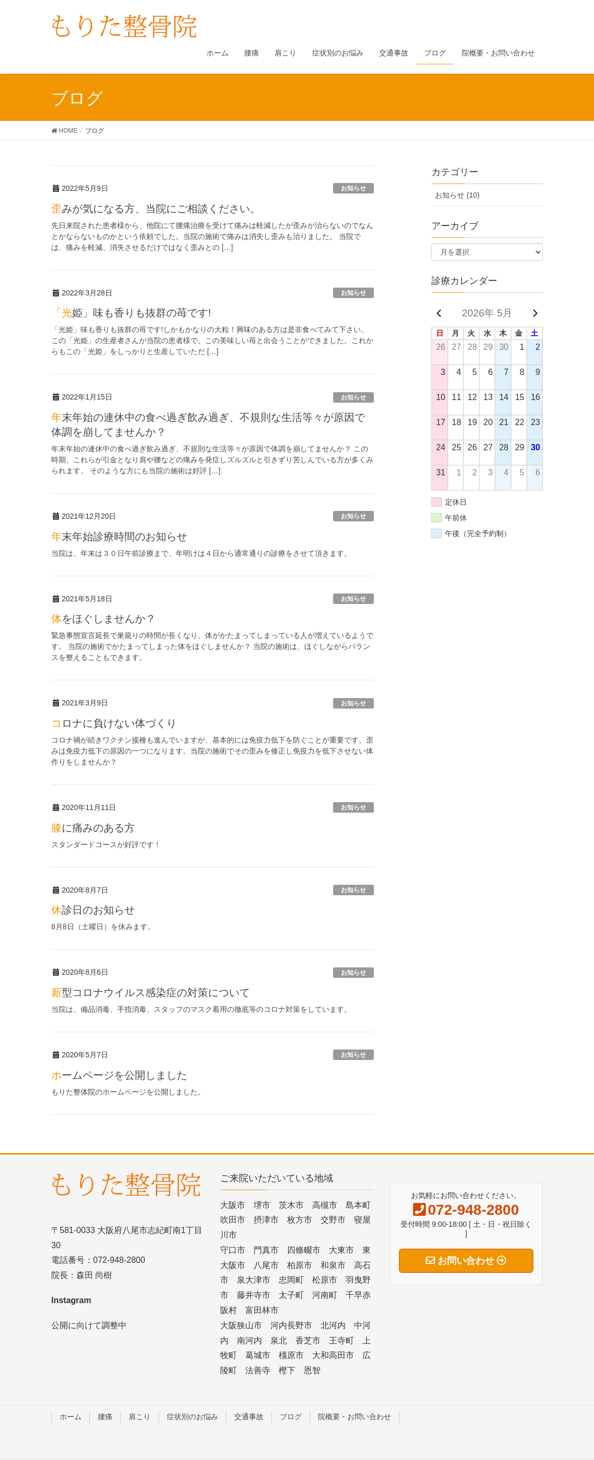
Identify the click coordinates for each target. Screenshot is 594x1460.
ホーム (71, 1416)
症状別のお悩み (192, 1416)
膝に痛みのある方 (93, 828)
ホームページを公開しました (119, 1075)
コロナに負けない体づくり (114, 723)
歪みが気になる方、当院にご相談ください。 (155, 208)
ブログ (291, 1416)
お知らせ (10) (457, 195)
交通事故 (249, 1416)
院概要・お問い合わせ (354, 1416)
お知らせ (353, 188)
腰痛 (105, 1416)
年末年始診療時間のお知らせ (119, 536)
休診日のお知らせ (93, 910)
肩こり (140, 1416)
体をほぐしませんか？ (103, 618)
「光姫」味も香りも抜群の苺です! (131, 312)
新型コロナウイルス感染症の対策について (150, 992)
